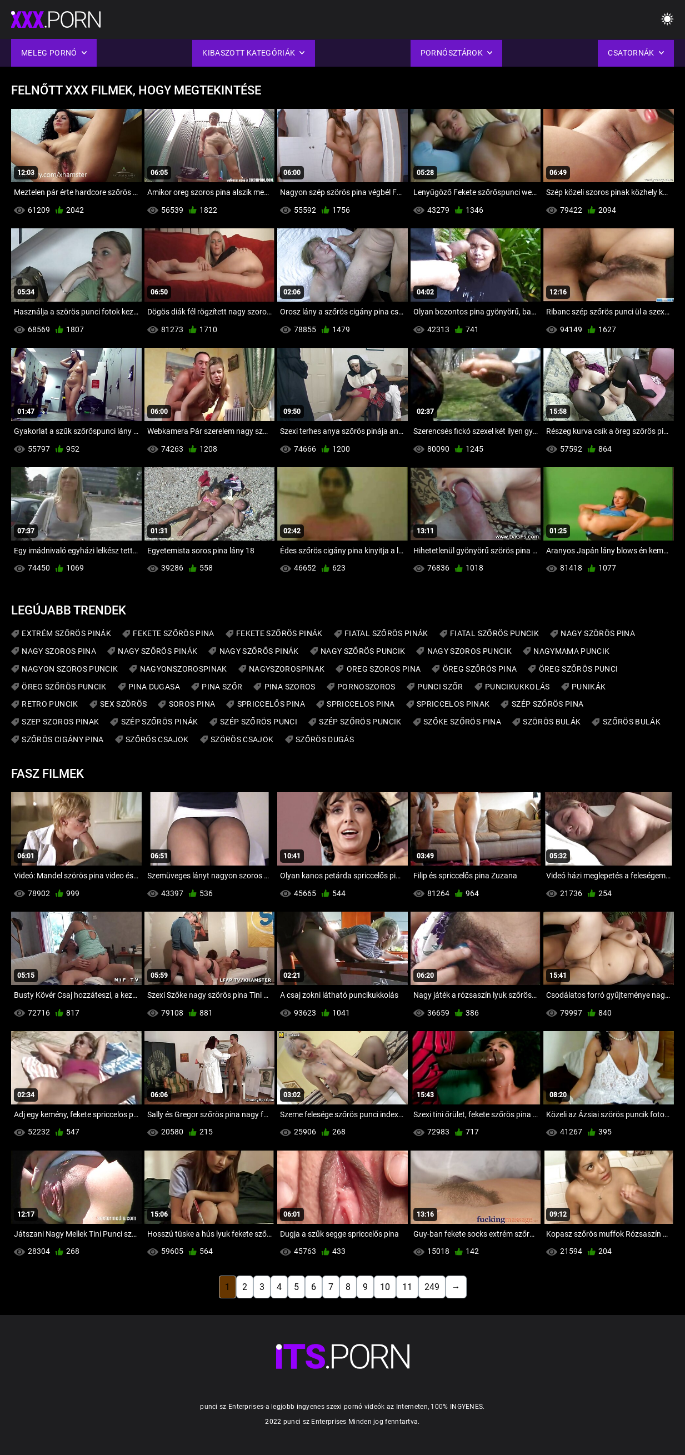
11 (407, 1287)
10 (385, 1287)
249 (431, 1287)
